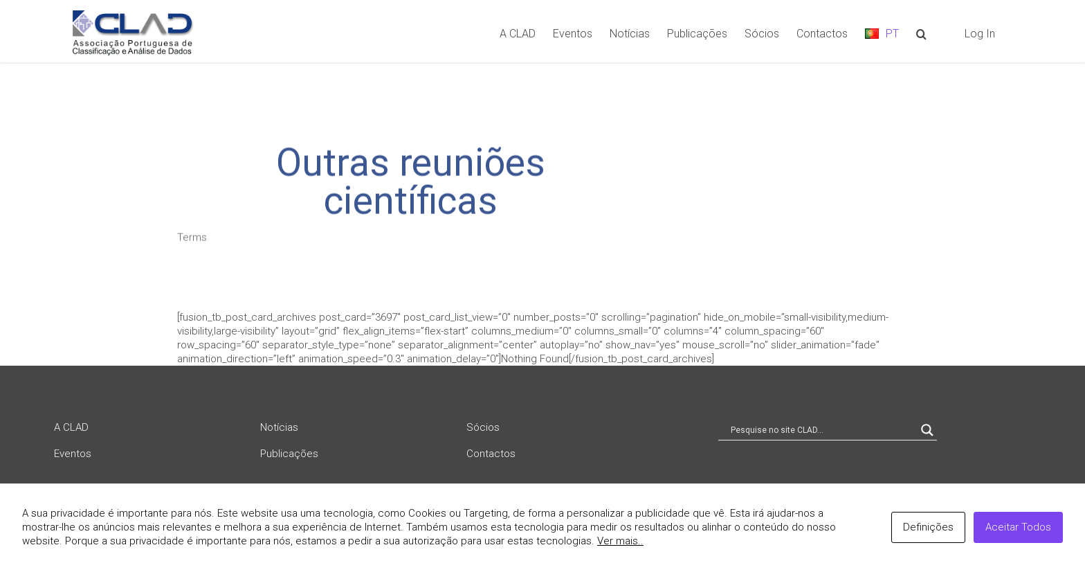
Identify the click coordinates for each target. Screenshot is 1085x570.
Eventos (72, 453)
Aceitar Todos (1018, 527)
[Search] (921, 32)
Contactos (491, 453)
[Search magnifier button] (927, 430)
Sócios (483, 427)
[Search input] (821, 430)
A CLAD (71, 427)
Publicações (289, 453)
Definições (928, 527)
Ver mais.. (620, 541)
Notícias (279, 427)
